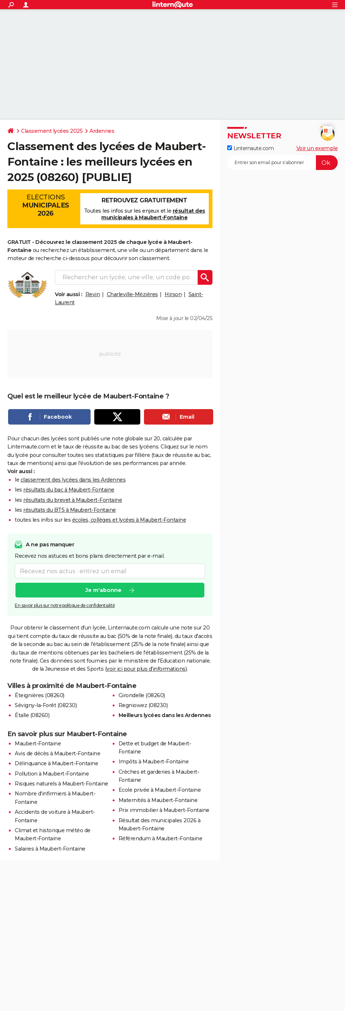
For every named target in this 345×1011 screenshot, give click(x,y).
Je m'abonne (103, 590)
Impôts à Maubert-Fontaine (154, 761)
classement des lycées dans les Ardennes (73, 479)
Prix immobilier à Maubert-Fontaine (164, 810)
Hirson (173, 294)
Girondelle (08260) (142, 695)
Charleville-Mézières (132, 294)
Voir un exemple (317, 148)
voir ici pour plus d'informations (146, 669)
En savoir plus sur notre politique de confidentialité (65, 605)
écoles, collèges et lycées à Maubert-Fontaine (129, 520)
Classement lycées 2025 (51, 131)
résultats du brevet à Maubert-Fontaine (72, 500)
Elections (46, 205)
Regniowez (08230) (143, 705)
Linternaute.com (250, 148)
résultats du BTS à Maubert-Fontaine (69, 510)
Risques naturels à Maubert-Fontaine (61, 783)
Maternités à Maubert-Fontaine (158, 800)
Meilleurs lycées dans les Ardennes (165, 715)
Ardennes (101, 131)
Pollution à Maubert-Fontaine (52, 773)
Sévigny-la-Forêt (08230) (46, 705)
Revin (92, 294)
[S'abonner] (282, 162)
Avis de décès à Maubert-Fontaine (57, 753)
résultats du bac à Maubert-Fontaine (69, 489)
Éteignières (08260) (39, 695)
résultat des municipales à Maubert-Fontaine (153, 214)
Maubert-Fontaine (38, 743)
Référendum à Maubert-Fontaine (161, 838)
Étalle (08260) (32, 715)
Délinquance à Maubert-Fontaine (56, 763)
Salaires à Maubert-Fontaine (50, 848)
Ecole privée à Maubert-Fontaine (160, 790)
